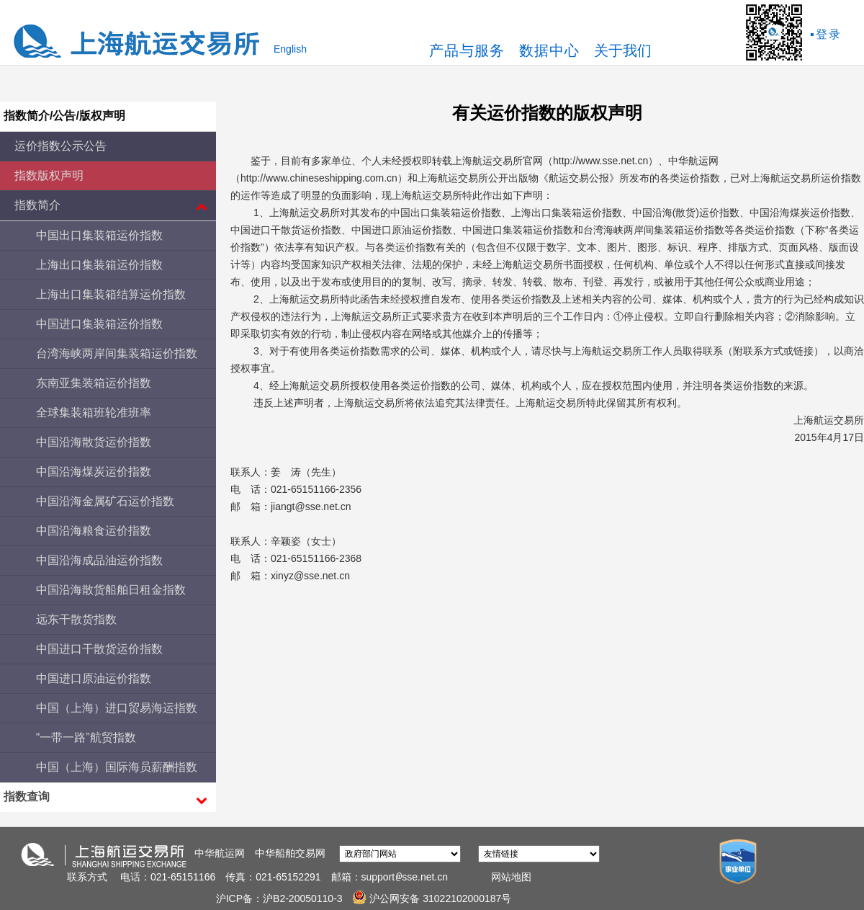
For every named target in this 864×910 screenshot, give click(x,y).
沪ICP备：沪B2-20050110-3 (281, 898)
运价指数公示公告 (60, 146)
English (290, 49)
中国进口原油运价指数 (93, 678)
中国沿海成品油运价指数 (99, 560)
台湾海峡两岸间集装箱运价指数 (116, 353)
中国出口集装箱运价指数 (99, 235)
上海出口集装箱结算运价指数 (111, 294)
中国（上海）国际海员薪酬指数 (116, 767)
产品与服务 (467, 50)
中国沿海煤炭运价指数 (93, 471)
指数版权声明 (49, 175)
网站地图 (511, 877)
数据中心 (549, 50)
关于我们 (623, 50)
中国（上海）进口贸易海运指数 (116, 708)
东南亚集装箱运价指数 (93, 383)
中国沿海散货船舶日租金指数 (111, 590)
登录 (829, 34)
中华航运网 (219, 853)
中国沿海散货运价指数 (93, 442)
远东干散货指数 (76, 619)
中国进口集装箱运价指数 (99, 324)
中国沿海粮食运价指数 (93, 531)
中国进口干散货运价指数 (99, 649)
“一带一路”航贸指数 (86, 737)
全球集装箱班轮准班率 (93, 412)
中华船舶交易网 (290, 853)
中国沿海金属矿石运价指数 (105, 501)
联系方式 (87, 877)
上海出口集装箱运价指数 (99, 265)
